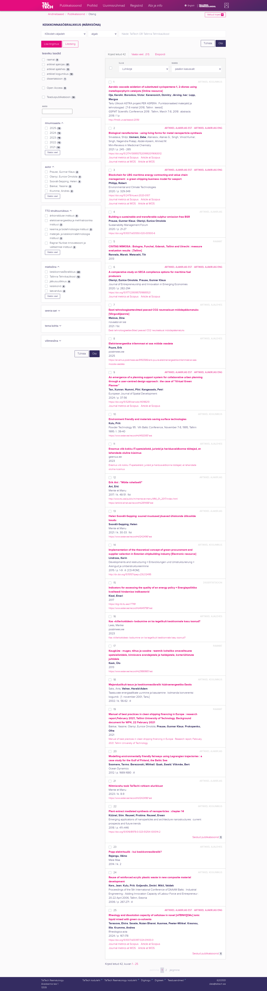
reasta (174, 63)
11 (114, 444)
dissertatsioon (57, 79)
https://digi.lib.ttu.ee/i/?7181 (122, 604)
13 (114, 511)
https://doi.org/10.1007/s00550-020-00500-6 (132, 233)
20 (115, 751)
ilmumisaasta (54, 123)
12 (114, 477)
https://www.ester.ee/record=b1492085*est (130, 435)
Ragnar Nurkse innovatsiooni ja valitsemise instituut (68, 245)
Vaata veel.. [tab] (140, 54)
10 (114, 414)
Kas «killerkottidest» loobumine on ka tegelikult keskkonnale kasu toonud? (147, 637)
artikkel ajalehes (58, 69)
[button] (225, 5)
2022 (55, 142)
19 (114, 709)
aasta (44, 106)
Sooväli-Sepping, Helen (65, 181)
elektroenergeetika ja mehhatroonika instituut (71, 222)
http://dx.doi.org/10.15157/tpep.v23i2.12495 (130, 574)
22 (114, 806)
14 (114, 545)
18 (114, 679)
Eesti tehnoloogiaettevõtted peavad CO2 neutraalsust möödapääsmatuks (146, 330)
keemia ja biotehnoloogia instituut (71, 229)
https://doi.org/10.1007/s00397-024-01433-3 (131, 940)
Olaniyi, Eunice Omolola (66, 177)
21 (114, 781)
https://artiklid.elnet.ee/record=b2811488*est (131, 502)
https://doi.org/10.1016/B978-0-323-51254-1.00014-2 (134, 831)
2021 (55, 147)
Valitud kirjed (215, 14)
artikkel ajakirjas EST (178, 128)
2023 (55, 138)
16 (114, 616)
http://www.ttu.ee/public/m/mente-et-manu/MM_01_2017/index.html (143, 498)
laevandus (58, 291)
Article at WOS (146, 161)
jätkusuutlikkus (60, 281)
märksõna (52, 267)
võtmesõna (53, 341)
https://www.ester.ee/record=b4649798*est (130, 608)
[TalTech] (47, 5)
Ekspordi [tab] (160, 54)
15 (114, 582)
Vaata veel (52, 152)
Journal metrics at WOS (122, 161)
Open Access (57, 88)
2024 (55, 133)
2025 (55, 128)
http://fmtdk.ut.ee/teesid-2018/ (124, 119)
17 (114, 646)
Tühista (208, 43)
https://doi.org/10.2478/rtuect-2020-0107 (129, 195)
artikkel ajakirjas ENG (208, 128)
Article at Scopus (150, 157)
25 (114, 910)
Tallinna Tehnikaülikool (65, 276)
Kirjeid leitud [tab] (117, 54)
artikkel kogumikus (60, 74)
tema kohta (53, 326)
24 (114, 872)
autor (49, 167)
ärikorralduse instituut (64, 216)
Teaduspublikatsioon (61, 97)
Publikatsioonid (76, 14)
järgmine (175, 970)
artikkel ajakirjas (58, 64)
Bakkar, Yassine (61, 186)
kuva (121, 63)
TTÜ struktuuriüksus (58, 211)
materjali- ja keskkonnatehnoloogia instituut (70, 236)
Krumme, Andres (62, 191)
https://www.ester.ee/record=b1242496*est (130, 536)
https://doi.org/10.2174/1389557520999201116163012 (135, 153)
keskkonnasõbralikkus (65, 272)
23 (114, 847)
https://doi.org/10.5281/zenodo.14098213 (129, 401)
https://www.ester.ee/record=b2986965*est (131, 671)
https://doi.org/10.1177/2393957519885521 (130, 292)
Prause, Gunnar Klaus (64, 172)
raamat (53, 59)
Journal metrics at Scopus (123, 157)
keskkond (57, 286)
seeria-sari (52, 310)
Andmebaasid (56, 14)
